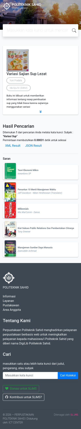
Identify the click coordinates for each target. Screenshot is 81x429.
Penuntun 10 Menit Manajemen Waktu (37, 189)
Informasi (9, 296)
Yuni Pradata (16, 80)
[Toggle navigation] (73, 6)
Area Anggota (12, 310)
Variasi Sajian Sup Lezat (27, 74)
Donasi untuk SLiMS (21, 388)
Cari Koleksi (68, 375)
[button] (40, 112)
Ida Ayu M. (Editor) (18, 88)
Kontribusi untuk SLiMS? (23, 397)
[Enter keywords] (30, 375)
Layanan (8, 301)
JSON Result (33, 145)
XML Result (12, 145)
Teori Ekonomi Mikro (28, 170)
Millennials (23, 209)
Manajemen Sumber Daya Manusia (35, 247)
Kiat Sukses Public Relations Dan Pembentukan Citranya (46, 228)
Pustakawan (11, 305)
